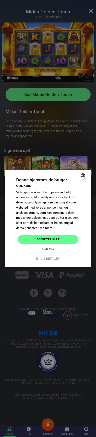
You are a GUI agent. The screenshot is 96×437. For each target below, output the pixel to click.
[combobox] (83, 175)
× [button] (84, 178)
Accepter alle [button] (48, 239)
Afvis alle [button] (48, 249)
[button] (48, 258)
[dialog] (48, 218)
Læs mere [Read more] (45, 228)
